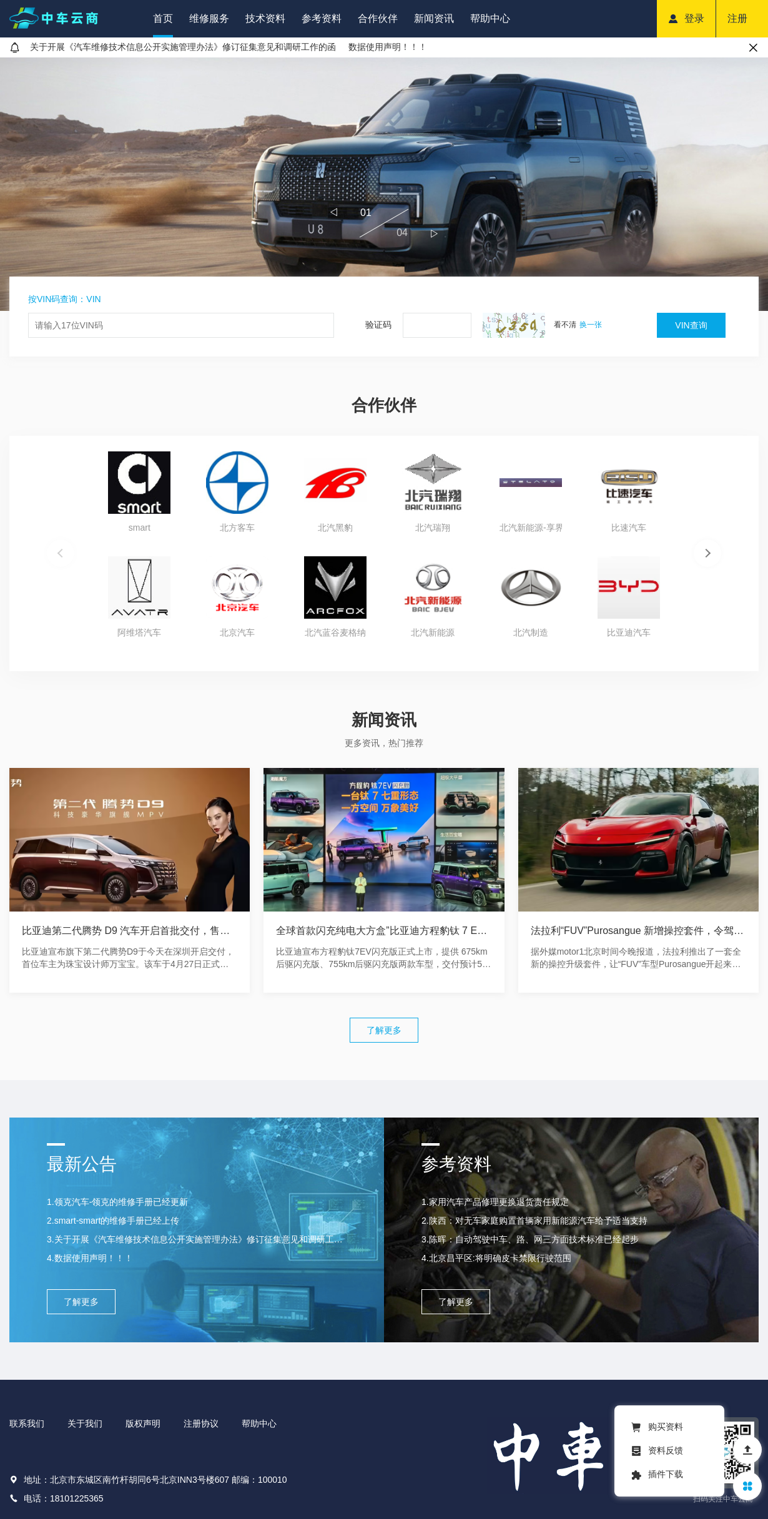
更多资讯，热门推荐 (384, 743)
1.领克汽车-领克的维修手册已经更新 (117, 1202)
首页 (163, 18)
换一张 (590, 324)
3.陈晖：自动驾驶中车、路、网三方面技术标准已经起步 (530, 1239)
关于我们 (84, 1423)
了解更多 (384, 1030)
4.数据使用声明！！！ (90, 1258)
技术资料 (265, 18)
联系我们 (26, 1423)
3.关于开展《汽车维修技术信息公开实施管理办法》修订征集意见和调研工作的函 (197, 1239)
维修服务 (209, 18)
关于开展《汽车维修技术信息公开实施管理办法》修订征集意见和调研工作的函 (183, 47)
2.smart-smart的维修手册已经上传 (113, 1221)
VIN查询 (691, 325)
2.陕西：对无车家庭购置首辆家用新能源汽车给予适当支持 (534, 1221)
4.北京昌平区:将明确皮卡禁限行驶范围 (496, 1258)
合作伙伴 (378, 18)
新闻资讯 (434, 18)
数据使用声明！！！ (387, 47)
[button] (334, 212)
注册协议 (201, 1423)
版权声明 (143, 1423)
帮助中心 (490, 18)
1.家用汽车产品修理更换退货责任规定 (495, 1202)
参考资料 (322, 18)
